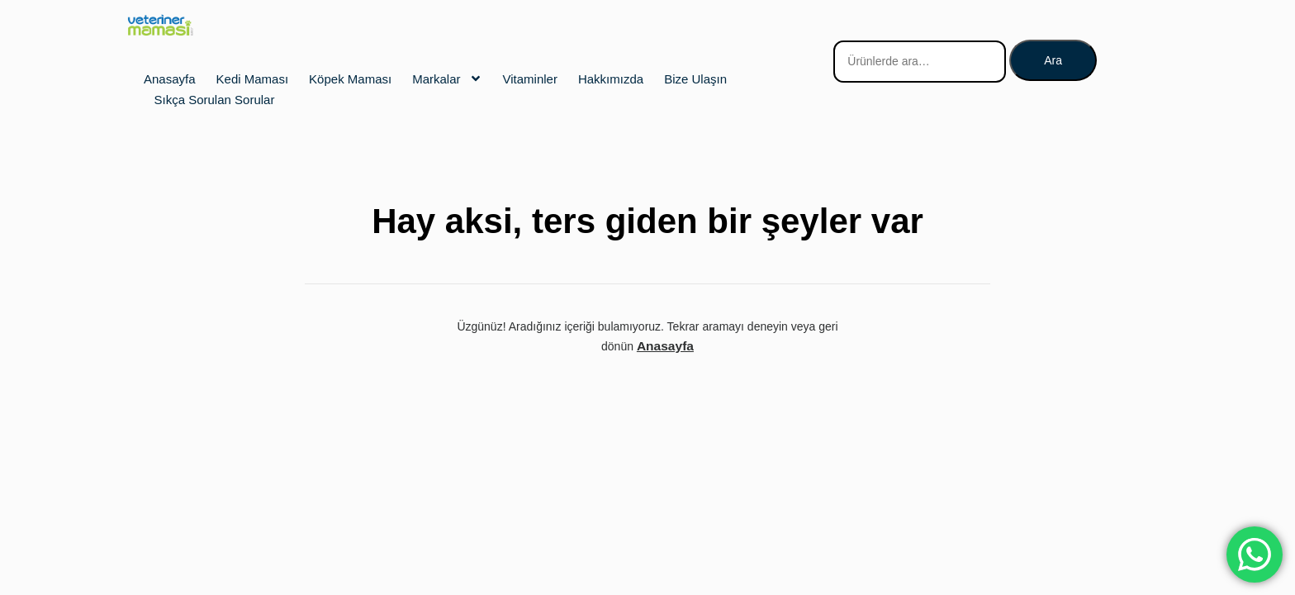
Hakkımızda (610, 79)
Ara (1053, 60)
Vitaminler (530, 79)
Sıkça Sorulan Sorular (214, 100)
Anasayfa (170, 79)
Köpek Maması (350, 79)
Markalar (446, 78)
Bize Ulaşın (695, 79)
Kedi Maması (252, 79)
